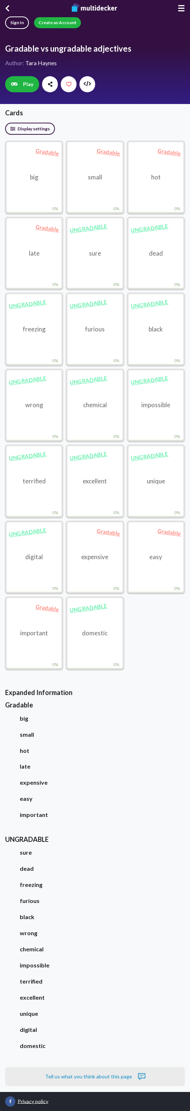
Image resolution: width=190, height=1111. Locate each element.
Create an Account (57, 22)
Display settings (30, 128)
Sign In (17, 22)
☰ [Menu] (181, 8)
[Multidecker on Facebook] (10, 1101)
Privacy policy (33, 1101)
